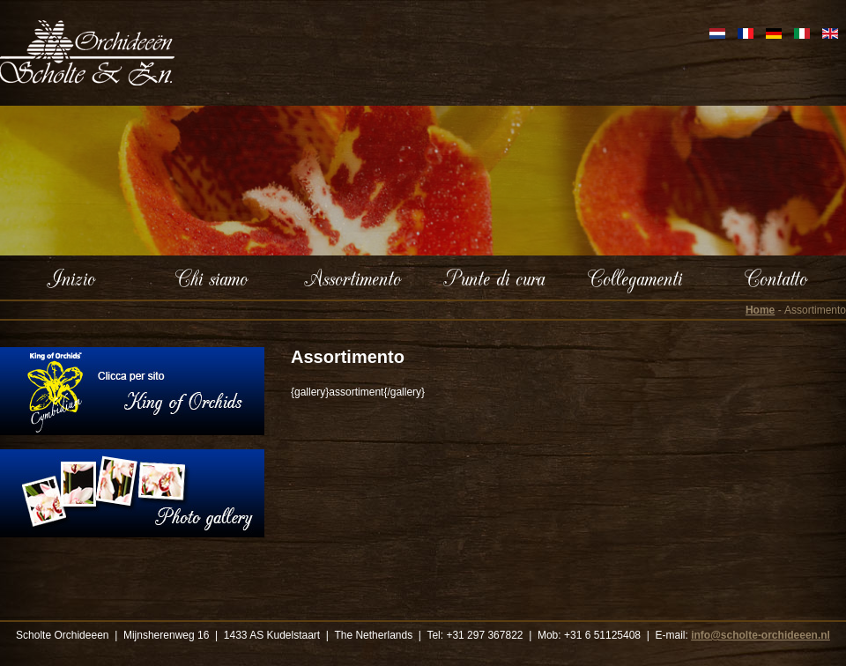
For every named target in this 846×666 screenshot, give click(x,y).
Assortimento (352, 277)
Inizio (71, 277)
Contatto (776, 277)
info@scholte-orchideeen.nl (760, 635)
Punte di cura (494, 277)
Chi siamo (211, 277)
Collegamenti (635, 277)
